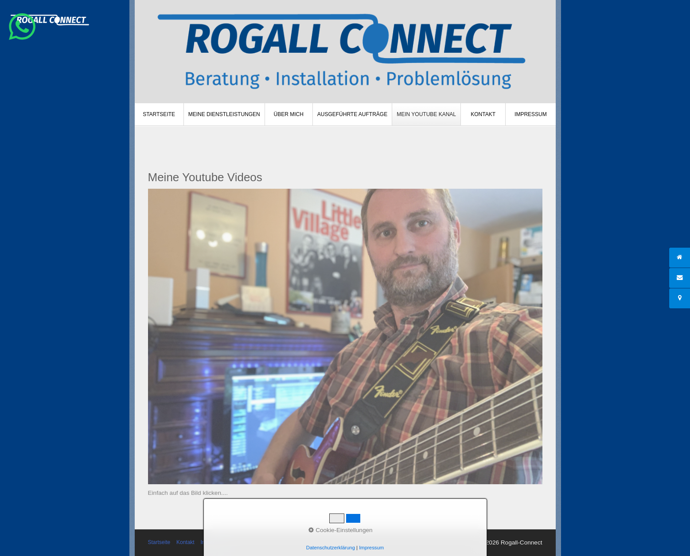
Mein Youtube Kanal (426, 114)
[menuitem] (159, 114)
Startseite (159, 114)
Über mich (289, 114)
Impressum (531, 114)
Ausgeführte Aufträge (352, 114)
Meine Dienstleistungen (224, 114)
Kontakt (483, 114)
